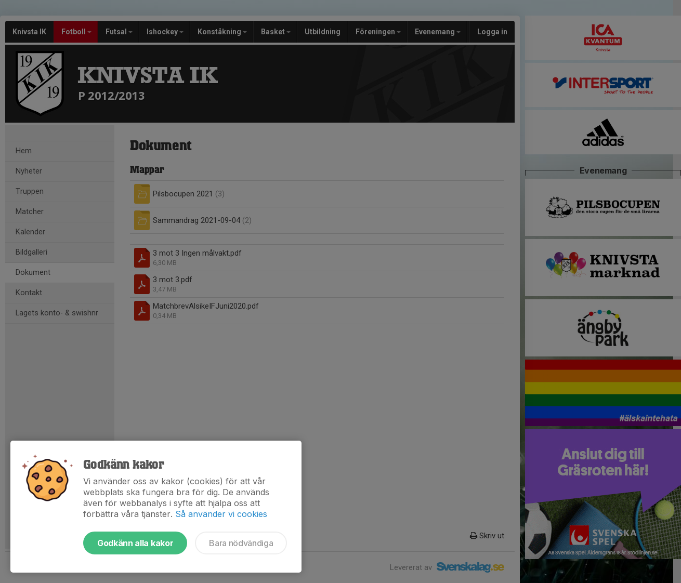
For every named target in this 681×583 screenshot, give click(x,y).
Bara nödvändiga (241, 543)
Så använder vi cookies (221, 514)
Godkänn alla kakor (135, 543)
